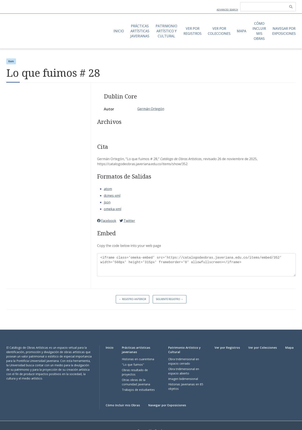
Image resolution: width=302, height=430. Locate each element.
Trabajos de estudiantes (138, 390)
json (107, 202)
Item (11, 61)
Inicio (118, 31)
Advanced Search (227, 9)
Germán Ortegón (150, 108)
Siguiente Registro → (169, 299)
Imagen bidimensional (183, 379)
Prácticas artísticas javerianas (139, 31)
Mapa (241, 31)
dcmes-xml (112, 195)
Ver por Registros (193, 31)
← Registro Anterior (132, 299)
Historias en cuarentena (138, 359)
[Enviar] (291, 6)
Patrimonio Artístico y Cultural (166, 31)
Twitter (127, 220)
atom (108, 189)
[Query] (268, 6)
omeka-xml (112, 209)
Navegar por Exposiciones (284, 31)
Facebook (106, 220)
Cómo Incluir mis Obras (259, 31)
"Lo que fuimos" (133, 365)
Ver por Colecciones (219, 31)
